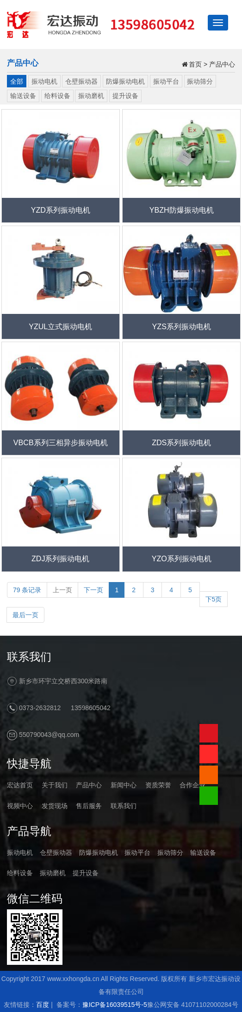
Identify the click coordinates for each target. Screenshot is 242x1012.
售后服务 (89, 806)
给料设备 (57, 95)
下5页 (213, 599)
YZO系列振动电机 (181, 558)
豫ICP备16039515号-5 (114, 1004)
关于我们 (55, 785)
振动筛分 (200, 81)
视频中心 (20, 806)
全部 (16, 81)
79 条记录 (27, 590)
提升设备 (125, 95)
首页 (195, 64)
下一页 (93, 590)
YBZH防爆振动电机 (181, 210)
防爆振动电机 (125, 81)
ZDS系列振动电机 (181, 442)
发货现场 (55, 806)
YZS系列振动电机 (181, 326)
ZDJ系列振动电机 (60, 558)
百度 (42, 1004)
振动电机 (44, 81)
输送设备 (23, 95)
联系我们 (124, 806)
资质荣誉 (158, 785)
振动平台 (166, 81)
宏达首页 (20, 785)
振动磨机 (91, 95)
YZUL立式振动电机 (60, 326)
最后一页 (25, 615)
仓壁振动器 (81, 81)
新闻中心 (124, 785)
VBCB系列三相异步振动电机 (60, 442)
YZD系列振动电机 (60, 210)
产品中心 (222, 64)
